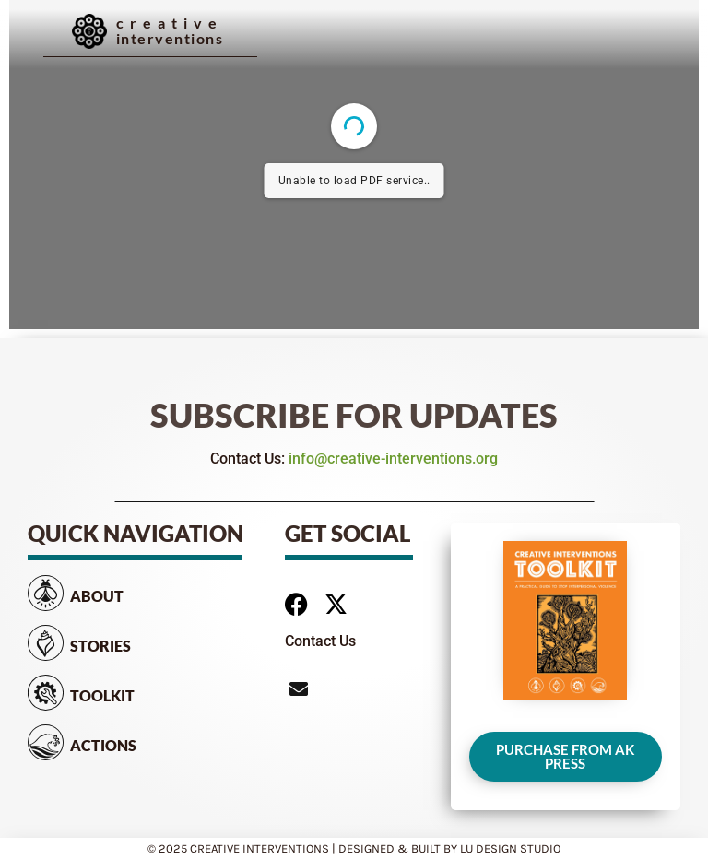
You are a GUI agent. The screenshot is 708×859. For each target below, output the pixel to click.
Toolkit (102, 695)
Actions (103, 745)
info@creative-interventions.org (393, 458)
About (97, 596)
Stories (100, 645)
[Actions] (46, 742)
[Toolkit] (46, 693)
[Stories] (46, 643)
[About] (46, 593)
